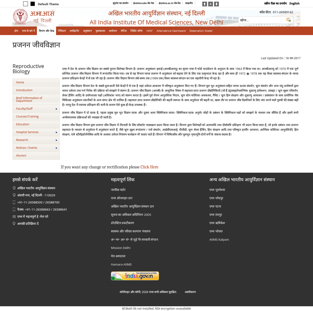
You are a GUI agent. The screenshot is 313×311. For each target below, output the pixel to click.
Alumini (21, 155)
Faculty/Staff (36, 109)
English (294, 3)
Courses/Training (27, 116)
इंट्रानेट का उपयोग (121, 3)
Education (22, 124)
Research (36, 140)
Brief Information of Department (29, 99)
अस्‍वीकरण (190, 292)
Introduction (24, 90)
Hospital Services (36, 132)
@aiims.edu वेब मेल (143, 3)
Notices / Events (36, 148)
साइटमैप (189, 3)
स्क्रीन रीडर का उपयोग (275, 3)
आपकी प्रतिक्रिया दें (28, 223)
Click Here (149, 167)
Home (20, 82)
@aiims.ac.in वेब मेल (170, 3)
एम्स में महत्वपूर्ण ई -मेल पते (32, 216)
